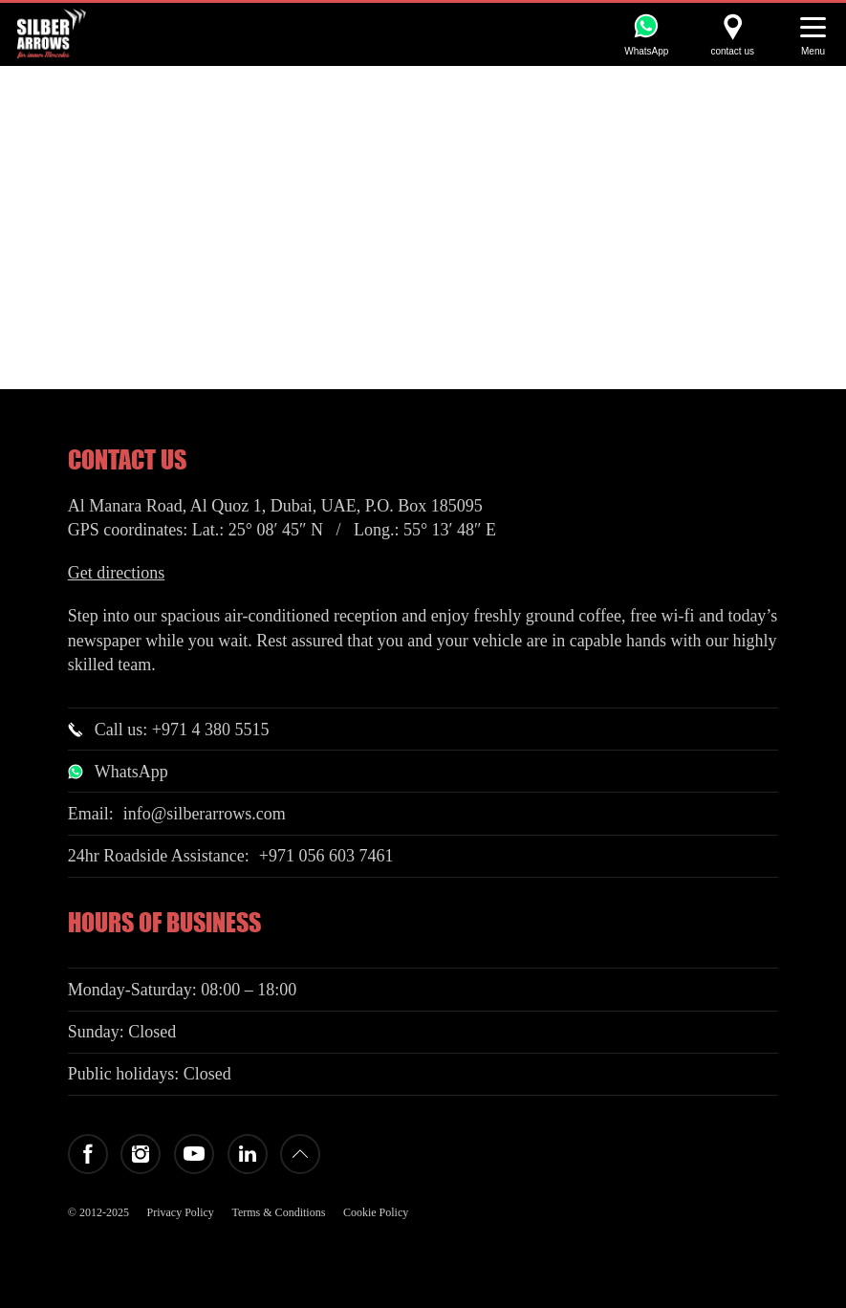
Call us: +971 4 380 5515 (182, 729)
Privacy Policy (180, 1212)
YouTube (194, 1154)
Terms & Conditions (278, 1212)
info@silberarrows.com (204, 813)
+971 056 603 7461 (326, 855)
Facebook (88, 1154)
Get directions (116, 572)
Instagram (140, 1154)
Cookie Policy (375, 1212)
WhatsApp (131, 771)
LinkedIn (248, 1154)
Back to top (300, 1154)
